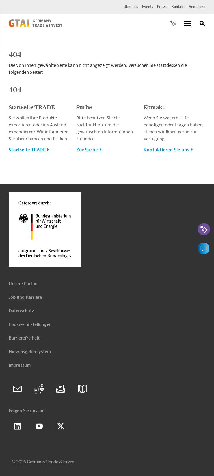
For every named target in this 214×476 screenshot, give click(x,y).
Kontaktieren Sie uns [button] (166, 150)
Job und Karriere (25, 297)
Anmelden (197, 6)
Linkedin (17, 426)
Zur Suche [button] (87, 150)
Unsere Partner (24, 284)
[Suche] (202, 24)
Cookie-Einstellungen (30, 324)
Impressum (20, 365)
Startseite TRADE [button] (27, 150)
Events (147, 6)
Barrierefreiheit (24, 338)
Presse (162, 6)
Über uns (131, 6)
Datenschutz (21, 311)
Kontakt (178, 6)
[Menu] (187, 24)
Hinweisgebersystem (30, 352)
